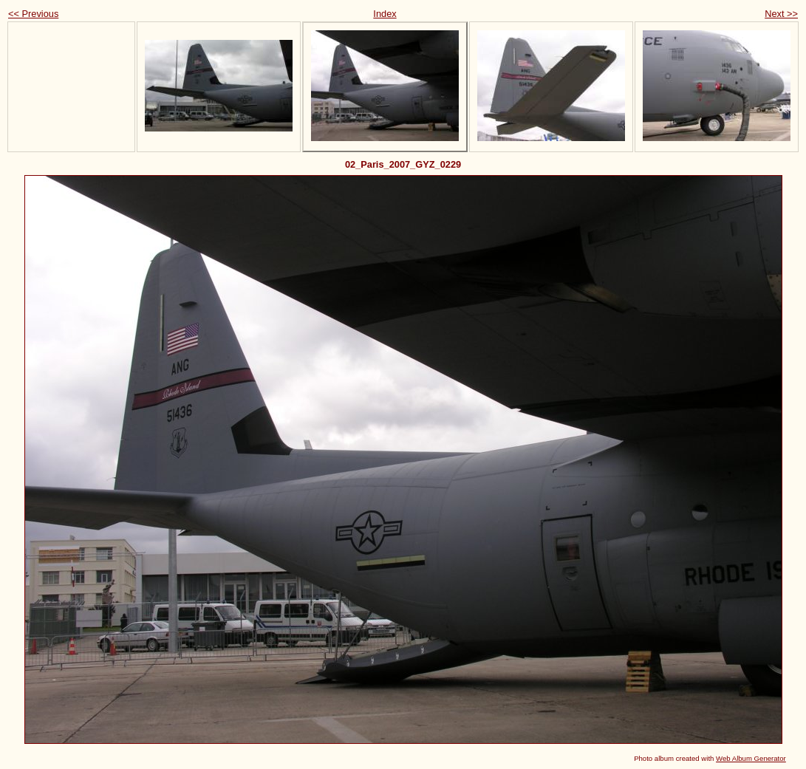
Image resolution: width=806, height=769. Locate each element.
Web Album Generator (751, 758)
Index (384, 13)
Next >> (781, 13)
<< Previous (33, 13)
